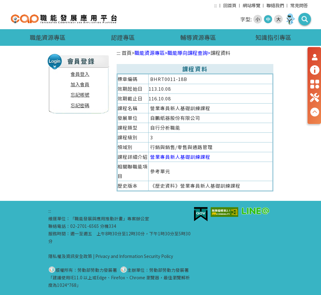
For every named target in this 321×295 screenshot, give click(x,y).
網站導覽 (251, 5)
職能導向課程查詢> (188, 52)
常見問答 (299, 5)
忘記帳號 (80, 94)
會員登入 (80, 74)
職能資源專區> (150, 52)
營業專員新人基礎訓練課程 (180, 156)
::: (215, 5)
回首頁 (229, 5)
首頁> (128, 52)
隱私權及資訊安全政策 (70, 256)
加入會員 (80, 84)
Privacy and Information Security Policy (134, 256)
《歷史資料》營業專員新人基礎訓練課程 (195, 185)
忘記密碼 (80, 105)
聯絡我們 (275, 5)
